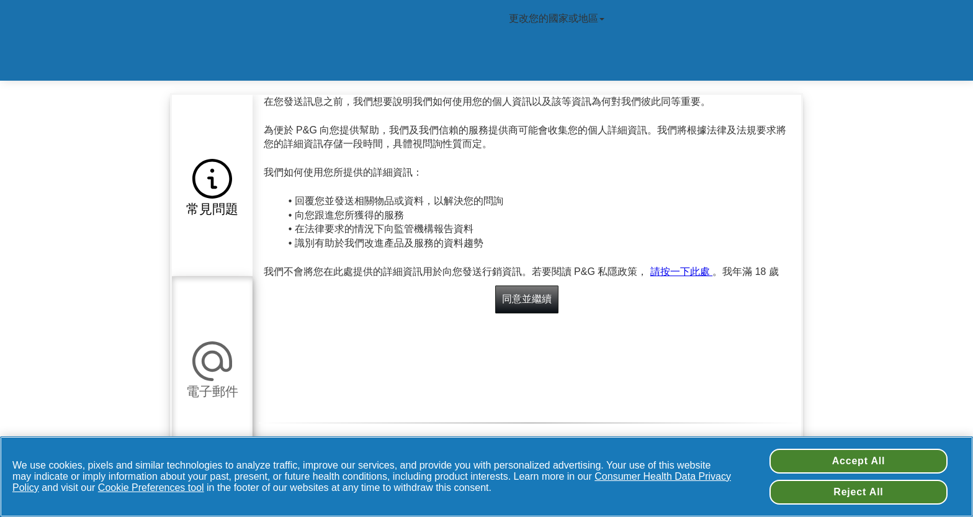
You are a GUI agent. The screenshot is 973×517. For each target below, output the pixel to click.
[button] (212, 185)
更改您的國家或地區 (558, 18)
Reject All (858, 492)
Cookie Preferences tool (151, 487)
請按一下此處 (681, 271)
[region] (486, 476)
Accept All (859, 461)
